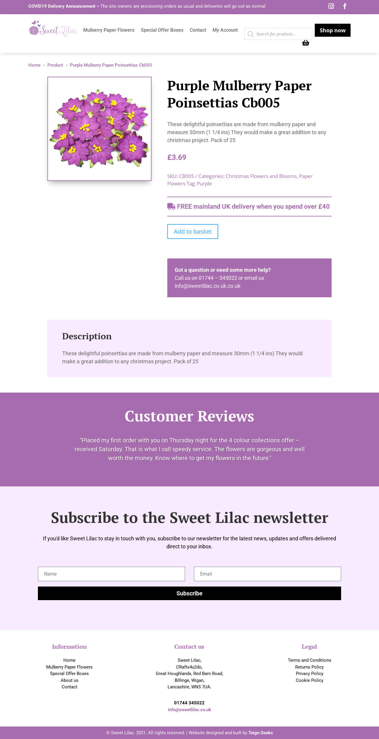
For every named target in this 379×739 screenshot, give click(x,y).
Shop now (333, 30)
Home (69, 660)
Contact (198, 30)
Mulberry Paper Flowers (108, 30)
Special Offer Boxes (162, 30)
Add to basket (193, 231)
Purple (204, 183)
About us (69, 680)
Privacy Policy (309, 673)
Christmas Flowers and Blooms (261, 176)
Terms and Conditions (309, 660)
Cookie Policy (309, 680)
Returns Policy (309, 667)
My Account (225, 30)
